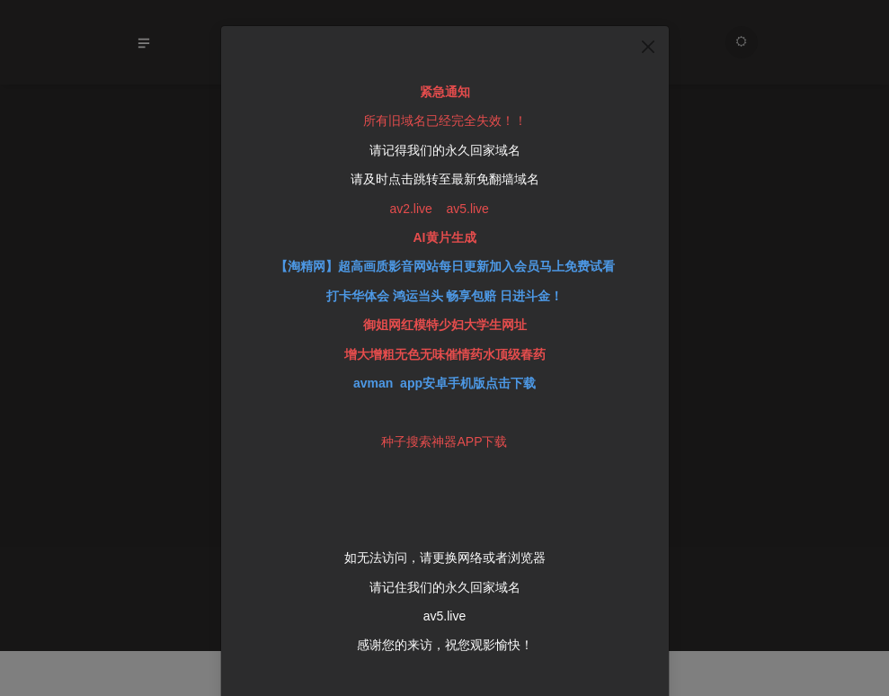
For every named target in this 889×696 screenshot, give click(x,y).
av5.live (444, 590)
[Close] (648, 20)
